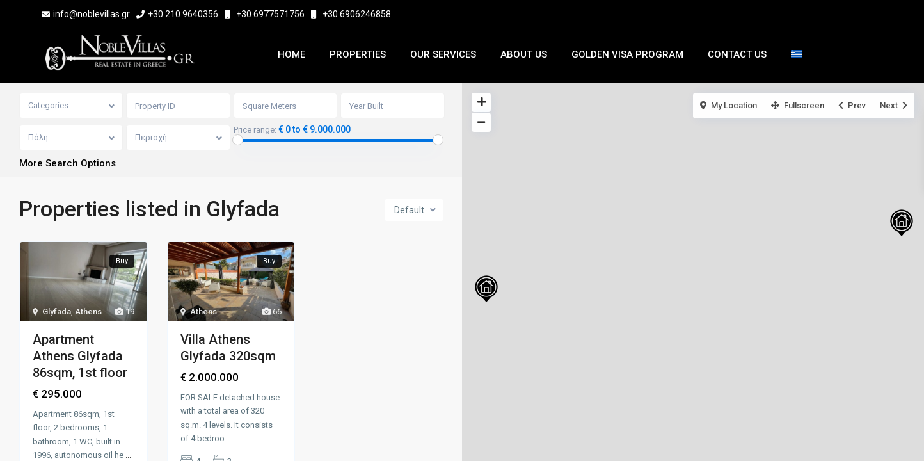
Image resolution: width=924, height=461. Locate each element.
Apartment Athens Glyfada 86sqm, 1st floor (80, 356)
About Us (523, 54)
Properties (358, 54)
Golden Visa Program (627, 54)
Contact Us (737, 54)
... (128, 455)
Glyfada (56, 312)
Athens (88, 312)
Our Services (443, 54)
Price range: (255, 129)
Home (291, 54)
